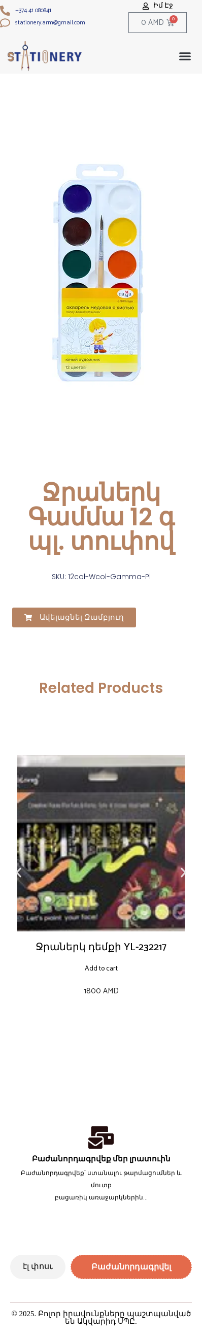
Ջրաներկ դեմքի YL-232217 (101, 947)
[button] (185, 56)
